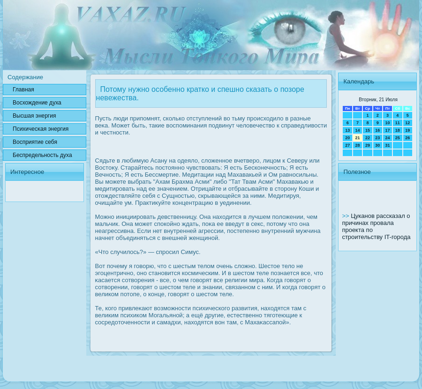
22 (367, 137)
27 (347, 145)
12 (407, 122)
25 (397, 137)
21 (357, 137)
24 (387, 137)
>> (346, 215)
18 (397, 130)
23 (377, 137)
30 (377, 145)
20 (347, 137)
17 (387, 130)
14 (357, 130)
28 (357, 145)
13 (347, 130)
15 (367, 130)
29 (367, 145)
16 (377, 130)
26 (407, 137)
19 (407, 130)
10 (387, 122)
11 (397, 122)
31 (387, 145)
